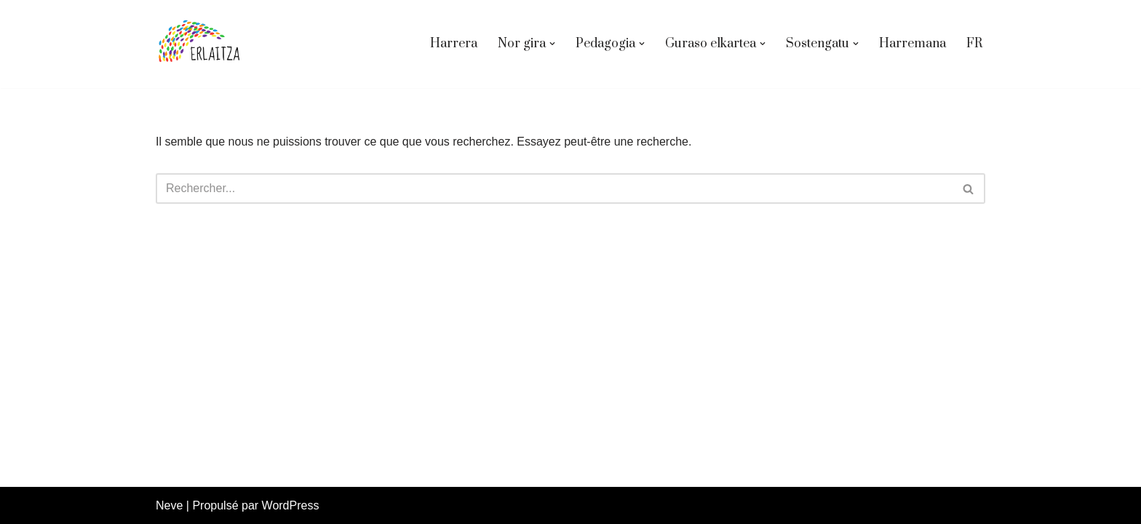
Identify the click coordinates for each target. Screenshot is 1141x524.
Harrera (453, 44)
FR (974, 44)
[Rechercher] (554, 188)
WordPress (290, 505)
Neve (169, 505)
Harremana (912, 44)
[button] (552, 44)
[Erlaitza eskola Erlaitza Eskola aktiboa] (199, 44)
